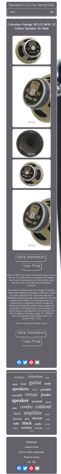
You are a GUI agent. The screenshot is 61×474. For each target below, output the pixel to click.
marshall (17, 395)
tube (16, 423)
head (23, 384)
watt (48, 383)
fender (46, 395)
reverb (47, 424)
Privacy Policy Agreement (31, 452)
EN (29, 462)
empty (15, 384)
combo (26, 406)
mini (27, 418)
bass (17, 413)
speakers (20, 388)
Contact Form (31, 447)
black (27, 423)
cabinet (43, 406)
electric (37, 418)
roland (31, 431)
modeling (26, 427)
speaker (20, 400)
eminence (19, 377)
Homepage (31, 442)
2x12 (47, 414)
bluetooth (17, 419)
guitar (35, 382)
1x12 (35, 389)
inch (47, 378)
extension (39, 428)
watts (14, 408)
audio (38, 423)
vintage (31, 394)
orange (48, 419)
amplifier (33, 413)
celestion (35, 376)
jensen (48, 402)
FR (34, 462)
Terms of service (31, 457)
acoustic (37, 401)
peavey (48, 428)
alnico (15, 428)
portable (46, 389)
